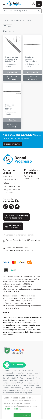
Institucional (8, 176)
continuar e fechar (22, 415)
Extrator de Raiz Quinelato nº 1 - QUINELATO (11, 59)
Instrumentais (16, 20)
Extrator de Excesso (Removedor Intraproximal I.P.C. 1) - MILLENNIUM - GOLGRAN (31, 59)
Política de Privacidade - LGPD (32, 177)
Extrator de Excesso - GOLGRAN (9, 107)
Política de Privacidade (13, 409)
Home (5, 20)
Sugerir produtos (12, 144)
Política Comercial (10, 180)
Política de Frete (9, 183)
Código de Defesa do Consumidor (11, 191)
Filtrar (7, 26)
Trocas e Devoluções (11, 186)
